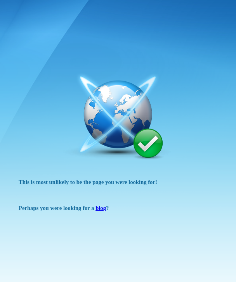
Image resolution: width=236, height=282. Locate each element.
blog (100, 208)
